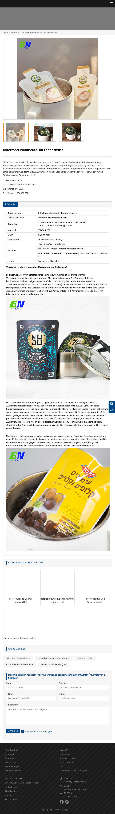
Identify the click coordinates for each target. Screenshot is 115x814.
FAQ (61, 766)
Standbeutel (11, 791)
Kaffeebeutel (11, 787)
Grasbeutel (10, 795)
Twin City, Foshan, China (75, 782)
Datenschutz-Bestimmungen (38, 731)
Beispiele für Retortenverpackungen (54, 658)
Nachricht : (12, 705)
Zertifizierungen (12, 766)
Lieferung (9, 754)
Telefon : (63, 683)
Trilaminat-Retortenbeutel (18, 658)
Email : (10, 694)
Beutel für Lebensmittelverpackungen (22, 783)
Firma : (62, 694)
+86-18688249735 (72, 796)
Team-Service (11, 758)
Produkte (15, 32)
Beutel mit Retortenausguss (53, 664)
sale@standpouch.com (75, 789)
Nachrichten (10, 762)
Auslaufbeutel (11, 799)
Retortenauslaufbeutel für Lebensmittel (40, 32)
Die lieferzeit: (9, 188)
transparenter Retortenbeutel (19, 664)
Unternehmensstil (68, 758)
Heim (5, 32)
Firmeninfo (64, 754)
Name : (9, 683)
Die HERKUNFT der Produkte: (16, 184)
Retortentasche (85, 658)
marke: (6, 180)
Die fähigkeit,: (9, 193)
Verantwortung (67, 762)
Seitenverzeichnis (13, 770)
